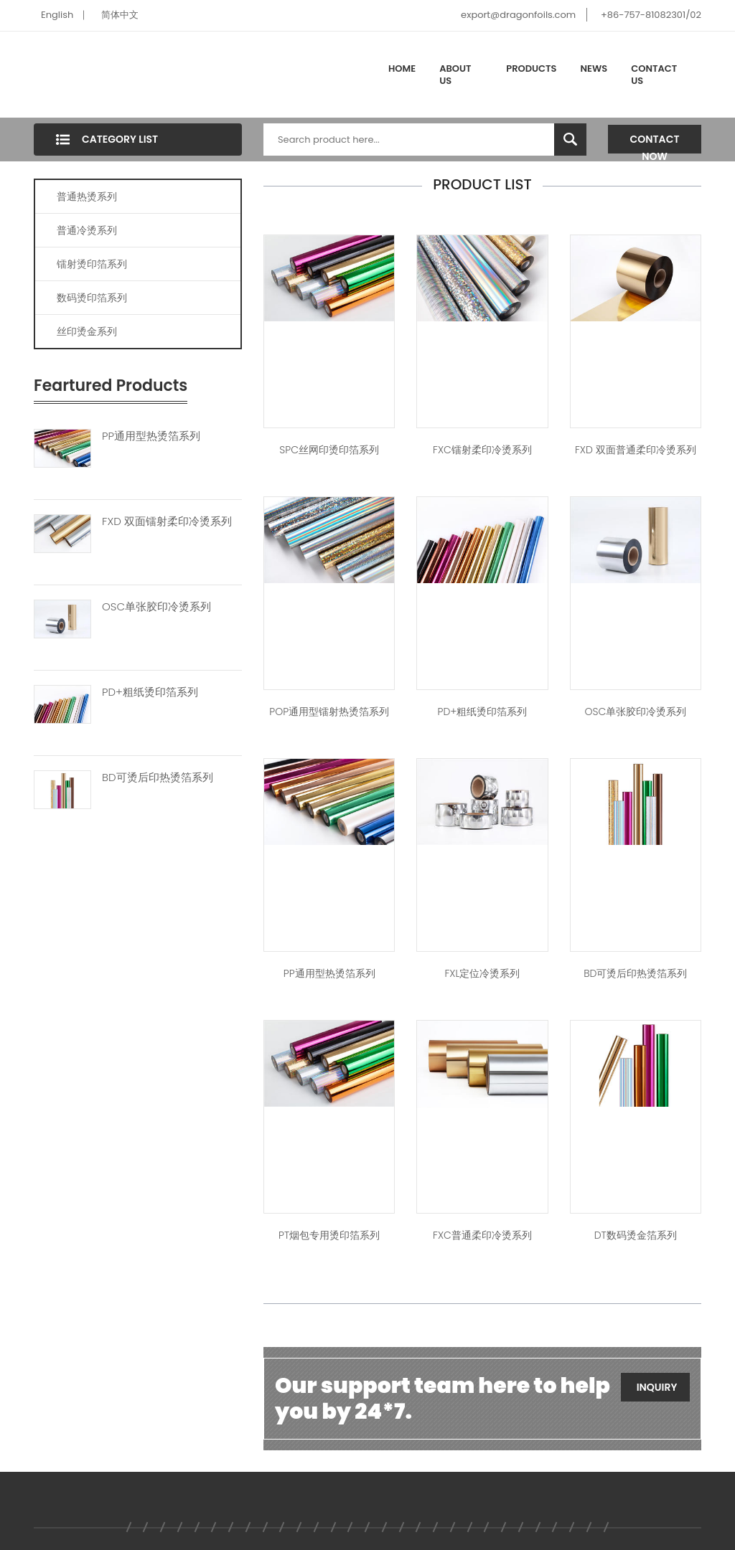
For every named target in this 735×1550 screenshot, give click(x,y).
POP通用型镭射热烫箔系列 (329, 711)
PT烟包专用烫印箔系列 (329, 1235)
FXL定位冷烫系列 (482, 973)
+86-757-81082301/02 (651, 15)
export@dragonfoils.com (518, 15)
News (594, 68)
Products (531, 68)
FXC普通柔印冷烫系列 (482, 1235)
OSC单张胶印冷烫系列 (156, 607)
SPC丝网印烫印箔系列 (329, 450)
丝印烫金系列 (87, 331)
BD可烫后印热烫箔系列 (157, 777)
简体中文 (120, 15)
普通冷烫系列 (87, 230)
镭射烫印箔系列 (92, 264)
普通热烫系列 (87, 196)
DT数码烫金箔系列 (635, 1235)
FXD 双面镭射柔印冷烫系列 (167, 521)
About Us (455, 75)
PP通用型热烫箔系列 (151, 436)
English (57, 15)
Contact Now (655, 142)
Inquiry (657, 1387)
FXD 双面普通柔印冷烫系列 (635, 450)
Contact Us (654, 75)
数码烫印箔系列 (92, 297)
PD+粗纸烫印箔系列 (150, 692)
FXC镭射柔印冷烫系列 (482, 450)
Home (402, 68)
